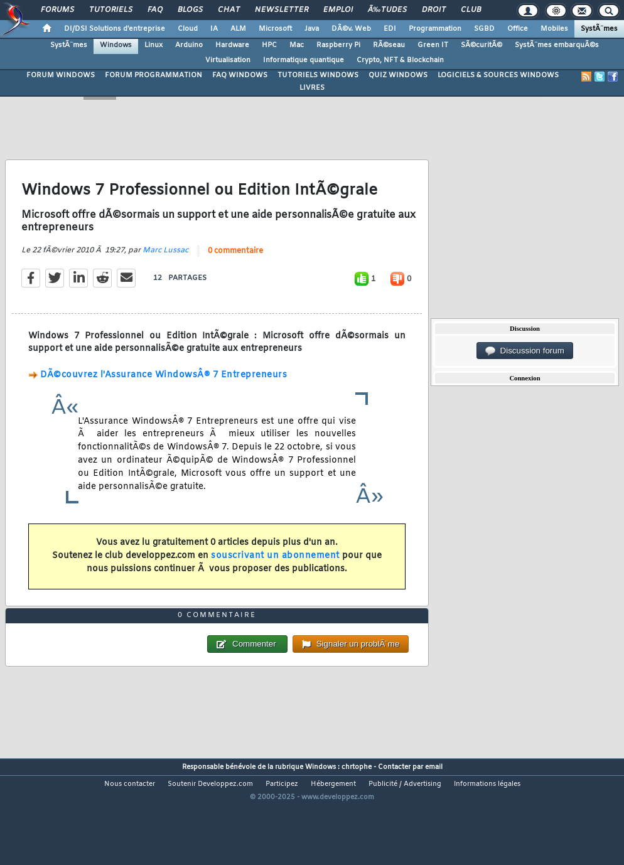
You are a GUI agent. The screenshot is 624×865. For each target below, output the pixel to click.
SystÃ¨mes (599, 28)
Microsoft (275, 28)
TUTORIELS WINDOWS (317, 75)
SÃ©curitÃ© (481, 45)
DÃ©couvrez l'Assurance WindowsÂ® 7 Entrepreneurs (163, 390)
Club (471, 10)
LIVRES (312, 87)
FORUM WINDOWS (60, 75)
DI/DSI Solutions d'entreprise (114, 28)
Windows (116, 45)
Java (311, 28)
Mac (296, 45)
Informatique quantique (303, 60)
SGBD (484, 28)
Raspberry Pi (338, 45)
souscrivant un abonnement (275, 572)
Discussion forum (524, 351)
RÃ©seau (389, 45)
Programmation (435, 28)
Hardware (232, 45)
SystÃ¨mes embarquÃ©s (557, 45)
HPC (269, 45)
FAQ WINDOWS (239, 75)
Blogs (190, 10)
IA (214, 28)
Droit (434, 10)
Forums (57, 10)
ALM (238, 28)
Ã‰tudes (387, 10)
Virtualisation (227, 60)
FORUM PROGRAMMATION (153, 75)
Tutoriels (111, 10)
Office (517, 28)
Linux (153, 45)
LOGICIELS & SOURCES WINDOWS (498, 75)
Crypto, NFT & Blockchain (400, 60)
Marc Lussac (165, 266)
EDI (390, 28)
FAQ (155, 10)
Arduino (189, 45)
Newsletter (281, 10)
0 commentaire (235, 266)
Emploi (338, 10)
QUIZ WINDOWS (398, 75)
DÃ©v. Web (351, 28)
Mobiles (554, 28)
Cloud (188, 28)
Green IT (432, 45)
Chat (229, 10)
